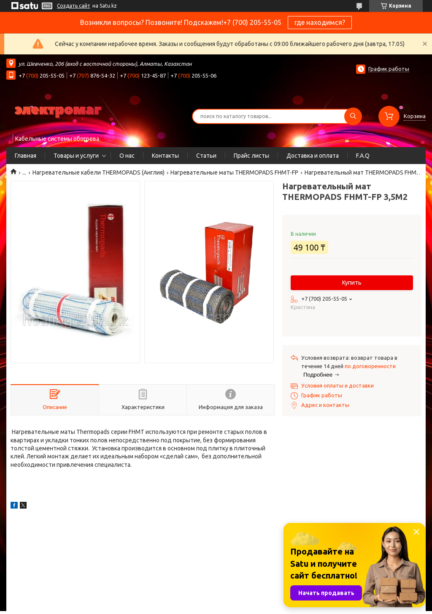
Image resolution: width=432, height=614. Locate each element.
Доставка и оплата (312, 156)
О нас (127, 156)
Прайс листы (251, 156)
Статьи (206, 156)
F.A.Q (363, 156)
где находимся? (319, 22)
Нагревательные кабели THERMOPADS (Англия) (98, 172)
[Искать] (353, 116)
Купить (352, 282)
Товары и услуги (76, 156)
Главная (25, 156)
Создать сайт (73, 5)
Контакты (165, 156)
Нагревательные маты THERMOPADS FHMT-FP (234, 172)
